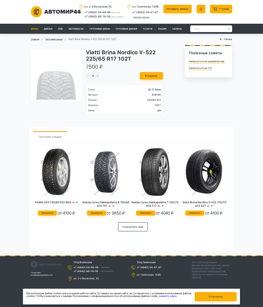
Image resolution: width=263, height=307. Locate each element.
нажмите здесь (168, 296)
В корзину (151, 75)
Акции (162, 29)
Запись (177, 29)
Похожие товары (50, 136)
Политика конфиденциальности (41, 274)
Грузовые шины (100, 29)
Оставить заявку (177, 8)
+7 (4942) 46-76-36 (97, 16)
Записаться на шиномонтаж (206, 61)
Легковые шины (53, 39)
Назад (226, 39)
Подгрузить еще (132, 226)
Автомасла (76, 29)
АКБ (60, 29)
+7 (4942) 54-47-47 (145, 12)
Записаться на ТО (200, 68)
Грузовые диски (126, 29)
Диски (48, 29)
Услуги (147, 29)
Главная (35, 39)
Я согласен (216, 296)
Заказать (47, 212)
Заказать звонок (141, 17)
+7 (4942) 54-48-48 (97, 12)
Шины (34, 29)
